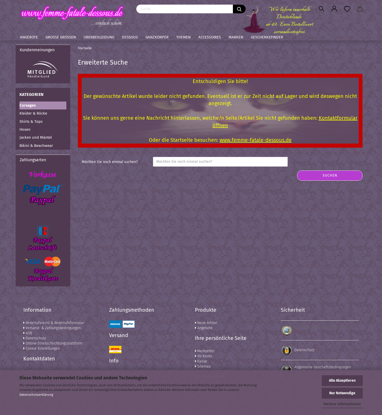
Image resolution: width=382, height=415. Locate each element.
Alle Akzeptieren (342, 380)
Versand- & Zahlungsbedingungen (52, 328)
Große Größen (61, 37)
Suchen (330, 175)
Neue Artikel (206, 323)
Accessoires (209, 37)
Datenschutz (34, 338)
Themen (183, 37)
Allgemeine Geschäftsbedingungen (322, 367)
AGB (27, 333)
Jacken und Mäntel (35, 137)
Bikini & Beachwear (36, 145)
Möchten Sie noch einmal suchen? (110, 162)
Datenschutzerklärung (36, 395)
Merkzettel (204, 351)
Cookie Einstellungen (41, 348)
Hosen (24, 129)
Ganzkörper (157, 37)
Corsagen (27, 105)
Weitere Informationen (342, 404)
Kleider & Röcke (33, 113)
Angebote (29, 37)
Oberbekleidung (99, 37)
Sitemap (203, 366)
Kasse (201, 361)
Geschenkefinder (267, 37)
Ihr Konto (203, 356)
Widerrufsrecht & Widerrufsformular (53, 323)
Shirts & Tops (31, 121)
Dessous (130, 37)
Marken (236, 37)
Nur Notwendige (342, 393)
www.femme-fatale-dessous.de (256, 140)
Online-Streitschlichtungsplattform (52, 343)
